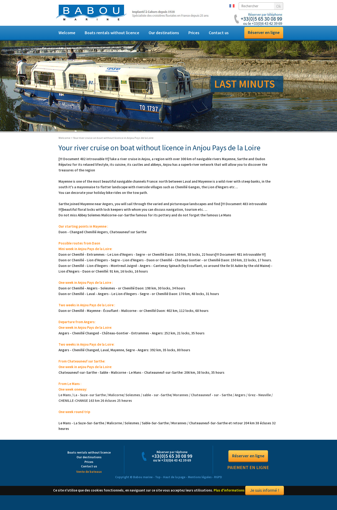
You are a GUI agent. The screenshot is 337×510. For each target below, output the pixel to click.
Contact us (219, 32)
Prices (193, 32)
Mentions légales (200, 481)
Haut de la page (174, 481)
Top (158, 481)
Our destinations (164, 32)
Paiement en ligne (248, 472)
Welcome (67, 32)
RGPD (218, 481)
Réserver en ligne (264, 32)
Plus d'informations (229, 494)
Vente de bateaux (89, 476)
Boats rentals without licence (112, 32)
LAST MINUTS (244, 83)
